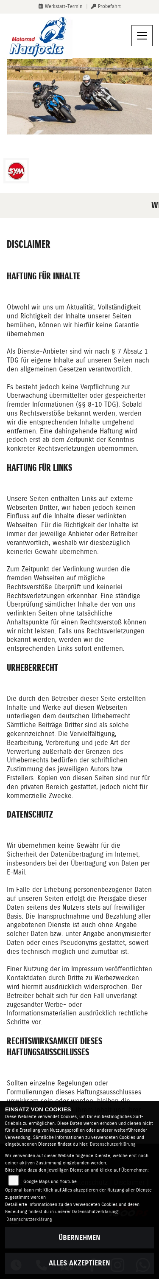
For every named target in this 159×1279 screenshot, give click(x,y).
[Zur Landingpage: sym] (16, 170)
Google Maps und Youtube (50, 1181)
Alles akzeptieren (79, 1263)
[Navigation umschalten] (142, 35)
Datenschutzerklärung (113, 1144)
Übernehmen (79, 1238)
